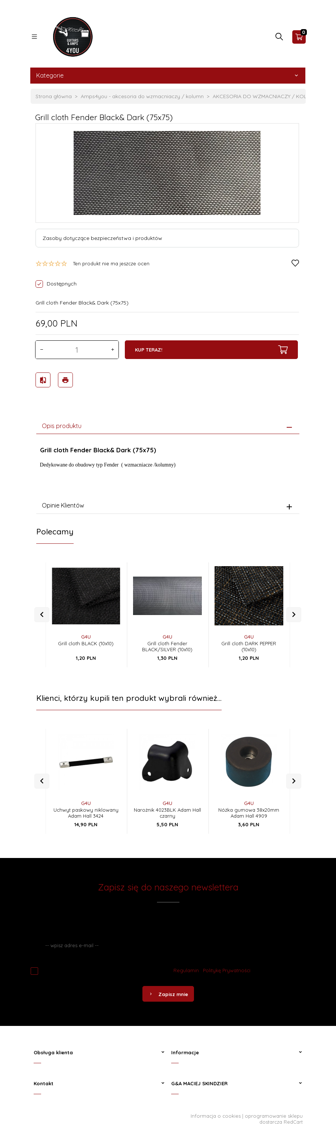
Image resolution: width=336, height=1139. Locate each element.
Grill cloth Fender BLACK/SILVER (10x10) (167, 644)
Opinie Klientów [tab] (63, 503)
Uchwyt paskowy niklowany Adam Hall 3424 (85, 811)
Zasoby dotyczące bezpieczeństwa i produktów (102, 238)
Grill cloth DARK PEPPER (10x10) (248, 644)
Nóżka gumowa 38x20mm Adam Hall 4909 (248, 811)
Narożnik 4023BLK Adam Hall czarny (167, 811)
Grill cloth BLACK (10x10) (86, 642)
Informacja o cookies (216, 1114)
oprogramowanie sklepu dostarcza (274, 1117)
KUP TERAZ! (211, 350)
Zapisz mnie (168, 992)
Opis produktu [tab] (61, 423)
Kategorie (167, 75)
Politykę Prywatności (226, 968)
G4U (86, 635)
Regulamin (186, 968)
